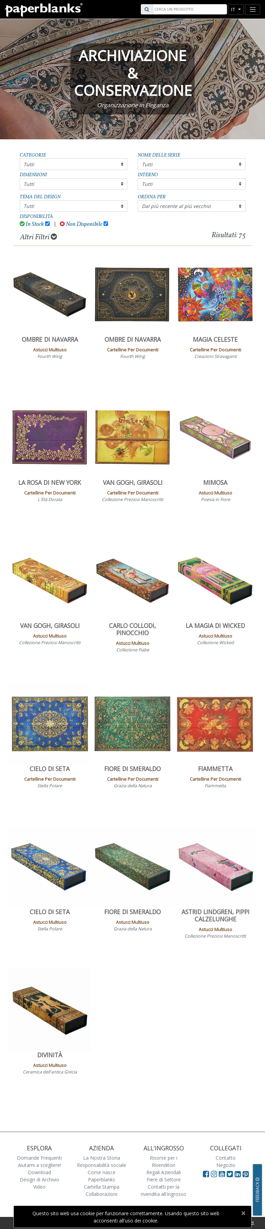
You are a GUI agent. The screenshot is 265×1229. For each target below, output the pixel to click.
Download (39, 1172)
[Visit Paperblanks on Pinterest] (246, 1174)
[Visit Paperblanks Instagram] (214, 1174)
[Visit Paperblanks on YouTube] (223, 1174)
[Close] (243, 1213)
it (234, 9)
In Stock (32, 224)
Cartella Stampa (101, 1186)
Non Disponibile (81, 224)
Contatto (226, 1158)
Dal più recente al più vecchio (176, 206)
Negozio (225, 1165)
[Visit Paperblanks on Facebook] (206, 1174)
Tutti (28, 164)
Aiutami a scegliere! (39, 1165)
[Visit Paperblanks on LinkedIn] (239, 1174)
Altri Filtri (38, 237)
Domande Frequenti (39, 1158)
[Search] (189, 9)
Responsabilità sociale (101, 1165)
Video (39, 1186)
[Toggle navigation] (252, 9)
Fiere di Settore (164, 1179)
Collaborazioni (101, 1194)
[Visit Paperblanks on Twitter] (231, 1174)
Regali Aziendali (163, 1172)
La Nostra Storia (101, 1158)
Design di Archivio (39, 1179)
